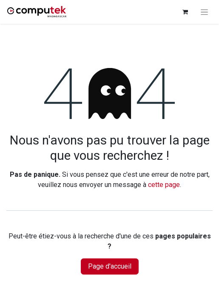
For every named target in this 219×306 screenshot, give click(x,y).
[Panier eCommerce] (185, 12)
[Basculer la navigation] (204, 11)
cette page (164, 185)
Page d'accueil (109, 266)
